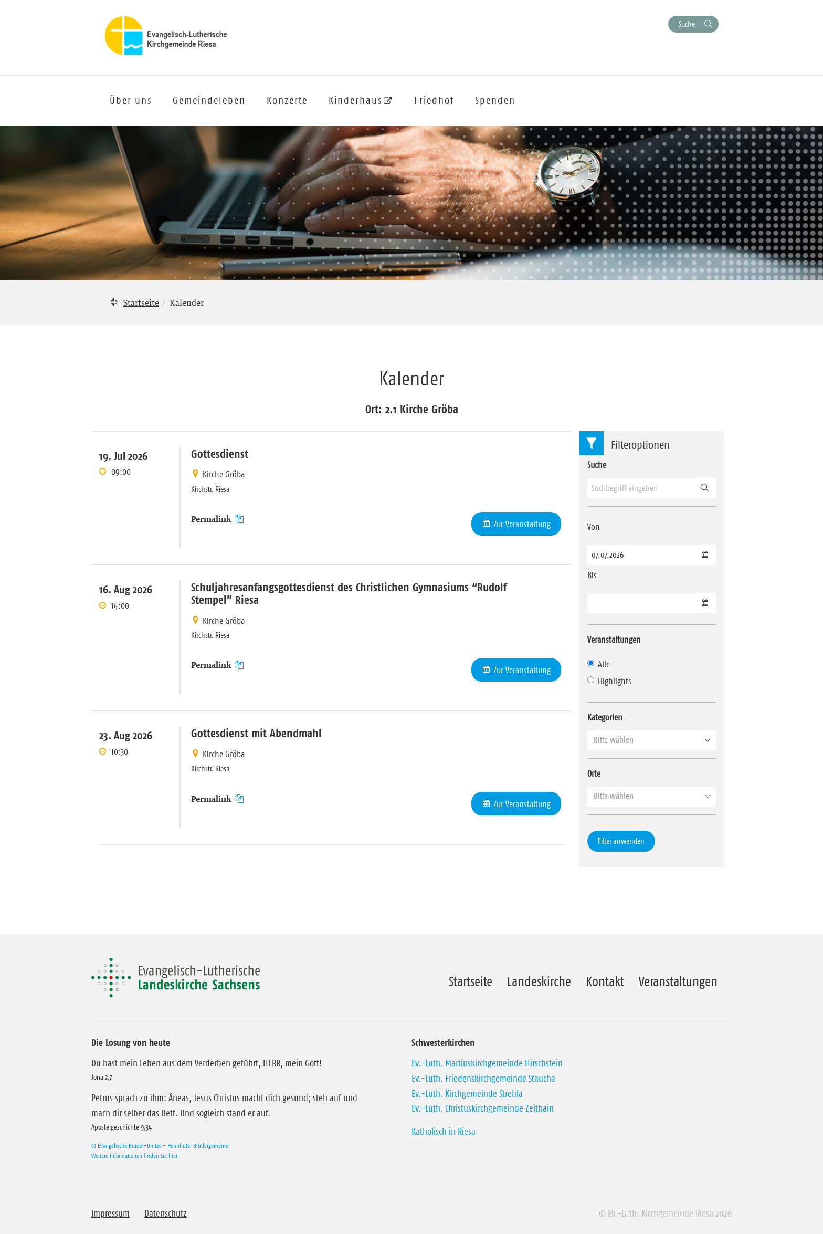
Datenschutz (165, 1213)
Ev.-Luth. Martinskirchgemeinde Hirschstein (487, 1063)
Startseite (141, 302)
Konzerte (287, 100)
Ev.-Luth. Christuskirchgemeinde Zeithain (483, 1108)
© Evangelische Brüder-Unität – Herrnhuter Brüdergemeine (159, 1145)
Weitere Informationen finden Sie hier (134, 1155)
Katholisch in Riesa (444, 1131)
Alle (598, 664)
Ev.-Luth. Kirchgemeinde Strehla (467, 1094)
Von (593, 526)
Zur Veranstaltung (522, 524)
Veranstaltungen (678, 981)
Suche (687, 24)
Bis (592, 575)
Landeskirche (539, 981)
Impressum (110, 1213)
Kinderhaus (355, 100)
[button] (651, 740)
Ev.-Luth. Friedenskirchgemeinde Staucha (483, 1078)
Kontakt (605, 981)
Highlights (609, 681)
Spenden (495, 100)
